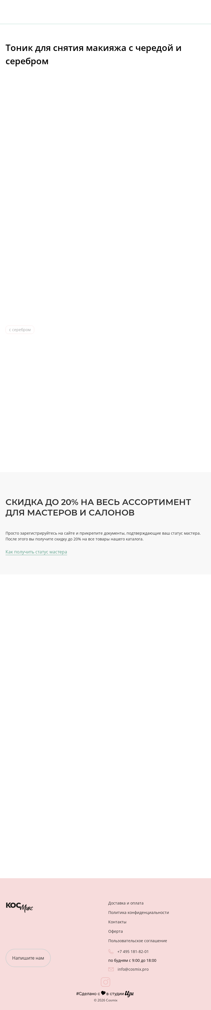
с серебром (20, 329)
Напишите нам (28, 957)
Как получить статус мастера (36, 551)
